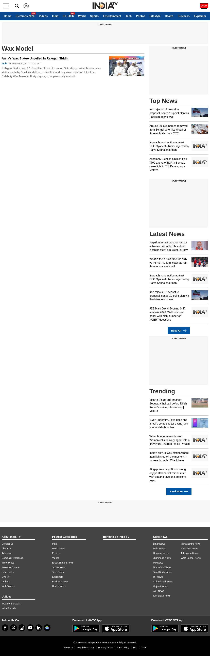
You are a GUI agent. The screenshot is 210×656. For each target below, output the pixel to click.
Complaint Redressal (13, 558)
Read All (179, 331)
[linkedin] (38, 627)
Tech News (58, 572)
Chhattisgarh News (163, 581)
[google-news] (47, 627)
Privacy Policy (105, 647)
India (55, 16)
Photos (140, 16)
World (82, 16)
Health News (58, 586)
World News (58, 548)
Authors (6, 581)
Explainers (57, 576)
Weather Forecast (11, 603)
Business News (60, 581)
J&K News (158, 591)
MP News (158, 562)
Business (183, 16)
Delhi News (159, 548)
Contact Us (7, 543)
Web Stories (8, 586)
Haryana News (161, 553)
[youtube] (30, 627)
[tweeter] (13, 627)
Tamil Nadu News (162, 572)
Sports (94, 16)
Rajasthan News (189, 548)
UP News (158, 576)
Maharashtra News (191, 543)
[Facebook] (5, 627)
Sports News (58, 567)
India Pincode (9, 608)
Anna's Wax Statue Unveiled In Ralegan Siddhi (35, 58)
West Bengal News (191, 558)
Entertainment (112, 16)
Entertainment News (62, 562)
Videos (43, 16)
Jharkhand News (162, 558)
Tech (129, 16)
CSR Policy (123, 647)
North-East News (162, 567)
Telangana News (189, 553)
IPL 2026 (68, 16)
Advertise (6, 553)
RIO (135, 647)
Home (7, 16)
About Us (6, 548)
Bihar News (159, 543)
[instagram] (22, 627)
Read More (179, 491)
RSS (144, 647)
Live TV (6, 576)
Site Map (68, 647)
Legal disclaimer (85, 647)
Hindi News (8, 572)
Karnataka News (161, 595)
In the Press (8, 562)
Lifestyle (155, 16)
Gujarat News (160, 586)
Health (169, 16)
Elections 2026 (25, 16)
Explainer (200, 16)
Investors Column (11, 567)
